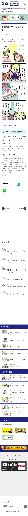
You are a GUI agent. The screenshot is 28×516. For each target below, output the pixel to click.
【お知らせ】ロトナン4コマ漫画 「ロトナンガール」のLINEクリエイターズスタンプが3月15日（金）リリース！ (13, 149)
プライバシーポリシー (13, 505)
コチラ (7, 144)
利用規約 (5, 506)
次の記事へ (22, 208)
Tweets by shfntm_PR (14, 456)
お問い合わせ (12, 506)
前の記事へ (6, 208)
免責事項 (22, 505)
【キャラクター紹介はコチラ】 (10, 125)
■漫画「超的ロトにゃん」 (7, 11)
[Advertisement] (14, 224)
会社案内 (5, 505)
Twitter (3, 175)
